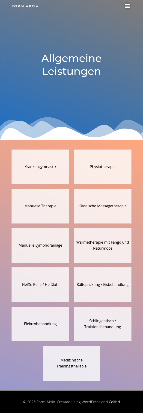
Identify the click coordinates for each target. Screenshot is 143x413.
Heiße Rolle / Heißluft (40, 284)
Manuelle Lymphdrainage (40, 245)
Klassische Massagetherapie (103, 205)
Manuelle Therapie (40, 205)
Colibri (114, 401)
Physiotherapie (102, 166)
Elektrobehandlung (40, 323)
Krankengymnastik (40, 166)
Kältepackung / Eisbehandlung (103, 284)
